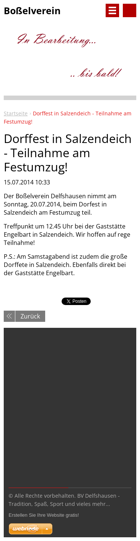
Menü (112, 10)
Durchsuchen (129, 10)
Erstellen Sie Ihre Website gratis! (44, 515)
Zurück (30, 316)
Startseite (16, 113)
